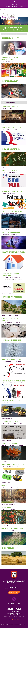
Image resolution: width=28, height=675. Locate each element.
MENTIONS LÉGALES (14, 619)
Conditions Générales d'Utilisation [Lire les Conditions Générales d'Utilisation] (14, 627)
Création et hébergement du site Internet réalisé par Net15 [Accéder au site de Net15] (13, 624)
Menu (3, 9)
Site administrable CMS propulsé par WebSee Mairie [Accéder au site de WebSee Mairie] (14, 625)
